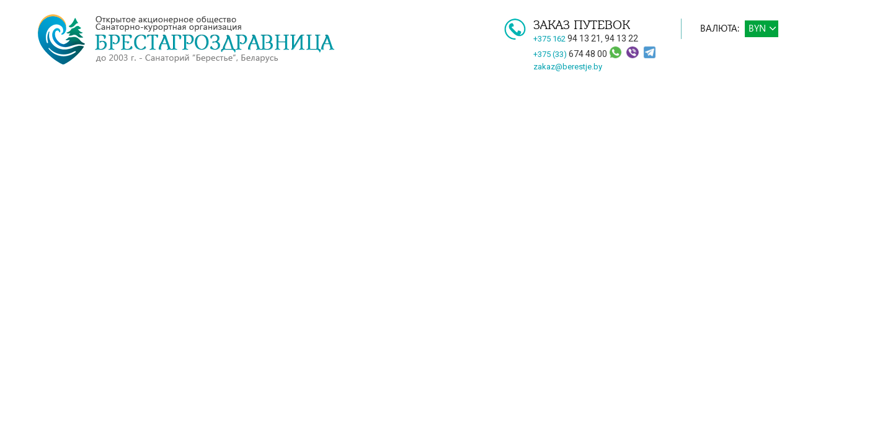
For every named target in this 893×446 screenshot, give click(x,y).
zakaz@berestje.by (567, 66)
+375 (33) (571, 54)
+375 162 (567, 38)
